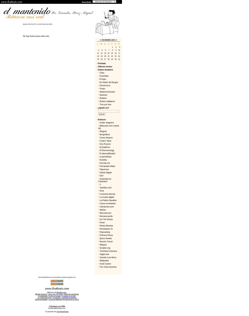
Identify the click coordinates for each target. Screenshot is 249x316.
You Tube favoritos (108, 267)
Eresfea (103, 160)
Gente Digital (106, 172)
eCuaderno (105, 147)
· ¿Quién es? (103, 108)
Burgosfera (105, 134)
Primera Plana (106, 235)
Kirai (102, 191)
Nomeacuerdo (106, 216)
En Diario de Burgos (109, 82)
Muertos (103, 95)
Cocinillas (104, 76)
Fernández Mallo (107, 166)
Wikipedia (104, 260)
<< (100, 40)
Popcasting (105, 232)
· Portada (101, 63)
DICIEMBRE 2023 (108, 40)
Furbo (102, 88)
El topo (103, 79)
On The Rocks (106, 219)
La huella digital (107, 197)
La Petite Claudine (108, 200)
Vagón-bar (104, 254)
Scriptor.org (105, 248)
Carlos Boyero (106, 137)
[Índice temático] (62, 277)
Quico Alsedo (106, 238)
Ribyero (103, 245)
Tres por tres (105, 104)
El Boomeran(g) (107, 150)
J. (100, 184)
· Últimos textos (104, 66)
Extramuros (105, 85)
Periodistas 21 (106, 229)
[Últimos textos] (50, 277)
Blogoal (103, 131)
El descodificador (107, 153)
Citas (102, 73)
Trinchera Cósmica (108, 251)
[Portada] (42, 277)
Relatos (103, 98)
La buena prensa (107, 194)
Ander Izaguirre (107, 122)
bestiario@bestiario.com (56, 308)
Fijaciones (104, 169)
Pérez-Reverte (106, 225)
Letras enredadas (108, 203)
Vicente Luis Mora (108, 257)
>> (116, 40)
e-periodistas (105, 156)
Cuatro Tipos (105, 141)
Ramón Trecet (106, 241)
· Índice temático (105, 70)
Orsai (102, 222)
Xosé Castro (105, 264)
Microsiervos (105, 213)
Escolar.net (105, 163)
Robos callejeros (107, 101)
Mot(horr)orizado (107, 92)
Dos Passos (105, 144)
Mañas (103, 210)
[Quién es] (71, 277)
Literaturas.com (107, 206)
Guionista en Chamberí (104, 180)
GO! (102, 175)
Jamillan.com (106, 187)
